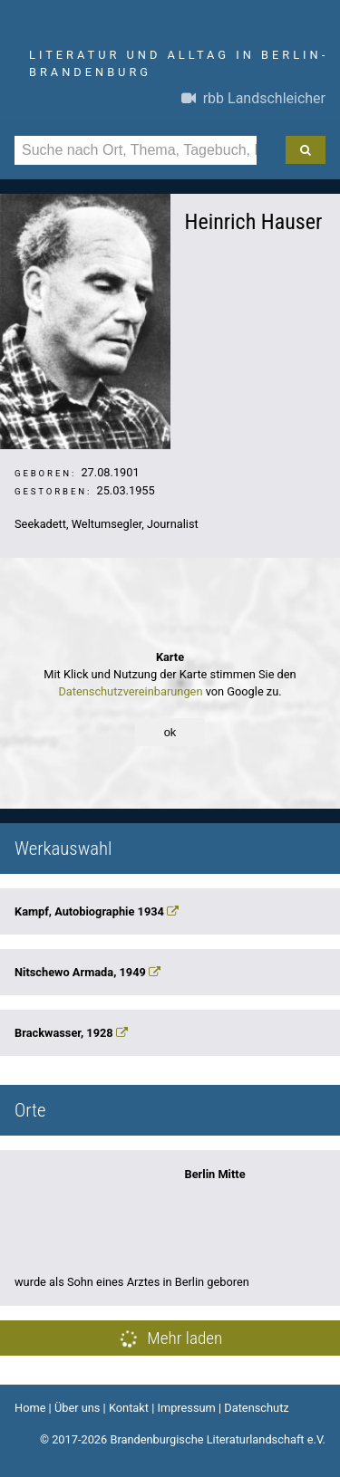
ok (170, 732)
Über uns (77, 1408)
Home (30, 1408)
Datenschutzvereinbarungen (130, 691)
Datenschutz (256, 1408)
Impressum (186, 1408)
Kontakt (129, 1408)
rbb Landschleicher (253, 98)
